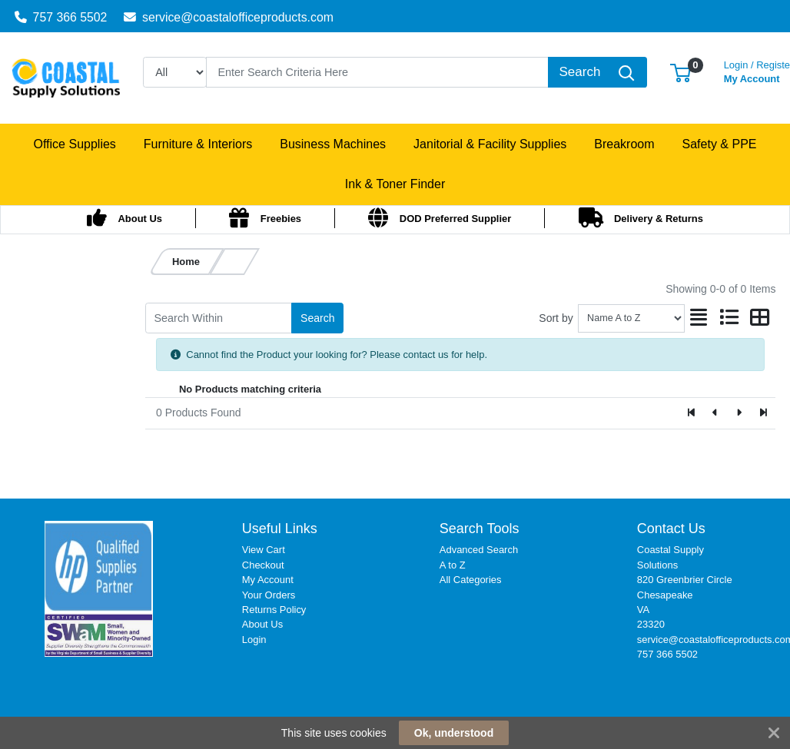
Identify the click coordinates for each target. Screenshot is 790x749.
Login (254, 639)
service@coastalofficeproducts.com (229, 17)
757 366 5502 (61, 17)
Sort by (556, 318)
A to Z (453, 565)
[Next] (739, 413)
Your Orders (268, 595)
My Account (268, 579)
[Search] (377, 72)
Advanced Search (479, 549)
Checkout (263, 565)
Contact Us (671, 528)
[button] (680, 72)
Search (317, 318)
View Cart (263, 549)
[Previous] (716, 413)
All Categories (471, 579)
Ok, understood (453, 733)
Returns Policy (274, 609)
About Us (262, 624)
